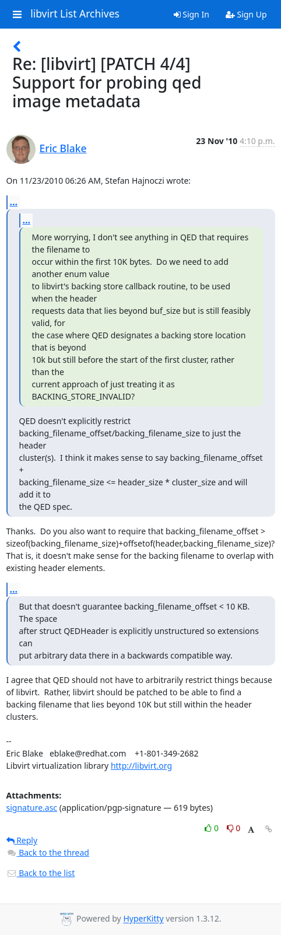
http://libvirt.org (141, 765)
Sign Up (246, 14)
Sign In (191, 14)
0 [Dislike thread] (234, 828)
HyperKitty (143, 919)
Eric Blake (63, 148)
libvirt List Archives (75, 14)
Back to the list (40, 872)
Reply (22, 840)
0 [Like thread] (212, 828)
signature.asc (32, 807)
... (14, 201)
